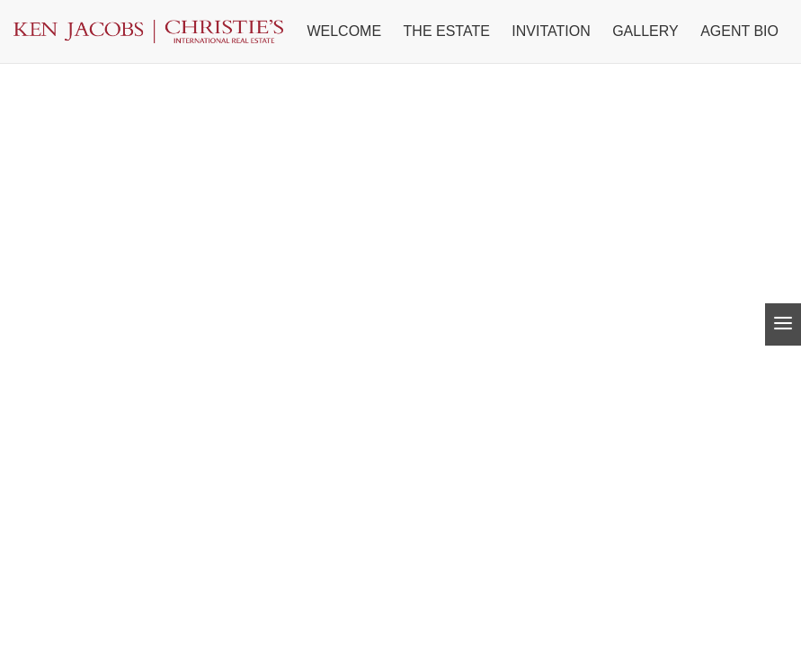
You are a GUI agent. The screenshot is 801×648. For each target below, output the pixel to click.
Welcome (344, 31)
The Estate (447, 31)
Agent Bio (739, 31)
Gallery (645, 31)
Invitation (551, 31)
